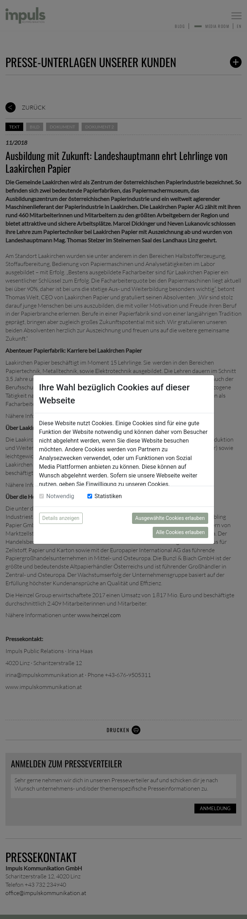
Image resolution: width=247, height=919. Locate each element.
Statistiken (108, 496)
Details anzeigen (60, 518)
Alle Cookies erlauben (180, 532)
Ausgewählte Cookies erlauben (170, 518)
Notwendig (60, 496)
